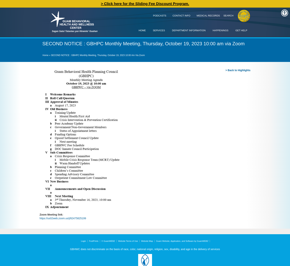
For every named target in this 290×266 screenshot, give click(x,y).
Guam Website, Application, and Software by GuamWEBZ (182, 241)
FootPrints (93, 241)
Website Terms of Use (128, 241)
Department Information (189, 30)
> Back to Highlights (237, 70)
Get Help (241, 30)
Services (159, 30)
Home (142, 30)
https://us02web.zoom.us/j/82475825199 (63, 218)
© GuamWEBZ (108, 241)
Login (83, 241)
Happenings (220, 30)
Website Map (147, 241)
